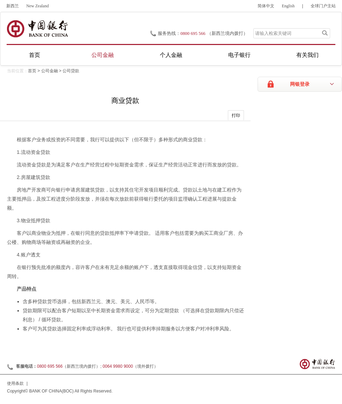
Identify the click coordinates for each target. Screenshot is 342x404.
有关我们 (307, 55)
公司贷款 (70, 70)
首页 (34, 55)
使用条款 (15, 383)
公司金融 (102, 55)
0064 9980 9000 (118, 366)
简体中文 (266, 5)
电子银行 (239, 55)
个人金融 (171, 55)
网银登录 (300, 84)
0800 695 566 (193, 33)
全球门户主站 (323, 5)
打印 (236, 115)
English (288, 5)
